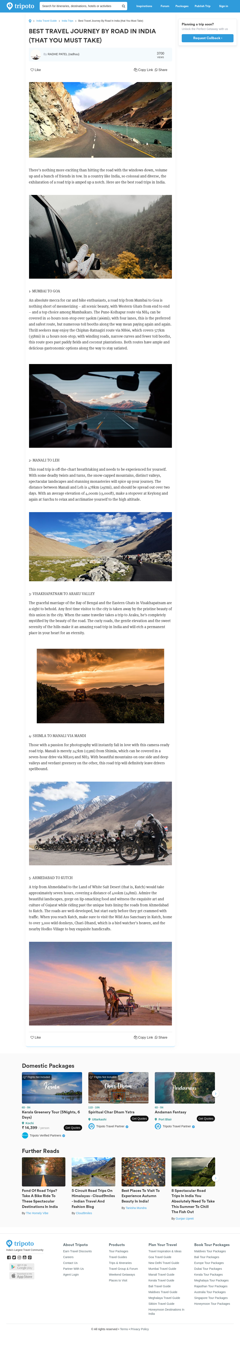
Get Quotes (72, 1127)
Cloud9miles (84, 1213)
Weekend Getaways (122, 1274)
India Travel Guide (46, 20)
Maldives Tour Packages (210, 1251)
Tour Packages (118, 1251)
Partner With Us (73, 1268)
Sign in (223, 6)
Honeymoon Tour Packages (212, 1303)
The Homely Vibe (37, 1213)
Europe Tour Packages (209, 1263)
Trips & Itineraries (120, 1263)
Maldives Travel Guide (163, 1292)
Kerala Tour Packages (208, 1274)
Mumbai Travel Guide (162, 1268)
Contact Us (70, 1263)
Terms (124, 1329)
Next (215, 1094)
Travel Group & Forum (123, 1268)
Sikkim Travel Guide (161, 1303)
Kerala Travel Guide (161, 1280)
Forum (165, 6)
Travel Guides (118, 1257)
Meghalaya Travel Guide (164, 1298)
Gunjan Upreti (185, 1218)
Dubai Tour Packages (208, 1268)
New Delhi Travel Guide (164, 1263)
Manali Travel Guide (162, 1274)
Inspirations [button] (145, 6)
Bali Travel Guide (160, 1286)
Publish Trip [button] (204, 6)
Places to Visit (118, 1280)
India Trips (67, 20)
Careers (68, 1257)
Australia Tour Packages (210, 1292)
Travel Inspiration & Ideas (165, 1251)
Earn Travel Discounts (77, 1251)
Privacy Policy (140, 1329)
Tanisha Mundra (136, 1208)
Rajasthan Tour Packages (210, 1286)
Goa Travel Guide (160, 1257)
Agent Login (71, 1274)
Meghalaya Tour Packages (211, 1280)
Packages (181, 6)
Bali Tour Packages (206, 1257)
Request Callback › (207, 38)
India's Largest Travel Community (24, 1250)
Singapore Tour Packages (211, 1298)
